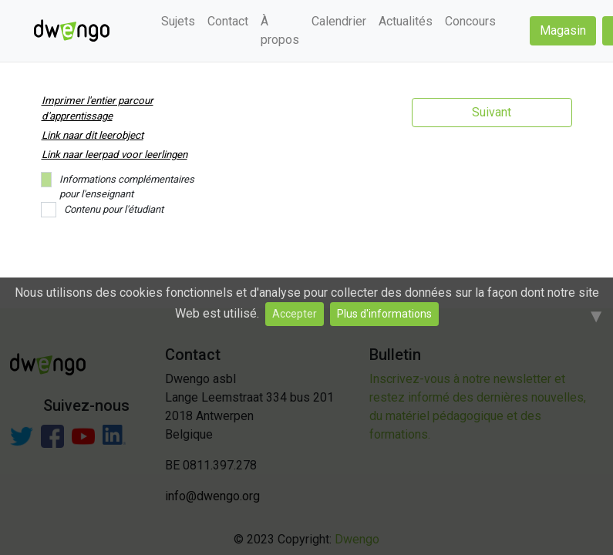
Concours (470, 21)
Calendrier (339, 21)
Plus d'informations (384, 314)
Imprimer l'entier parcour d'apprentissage (97, 108)
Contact (227, 21)
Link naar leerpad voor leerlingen (114, 154)
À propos (280, 30)
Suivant (491, 112)
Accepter (294, 314)
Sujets (178, 21)
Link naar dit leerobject (92, 135)
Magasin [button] (563, 30)
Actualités (406, 21)
